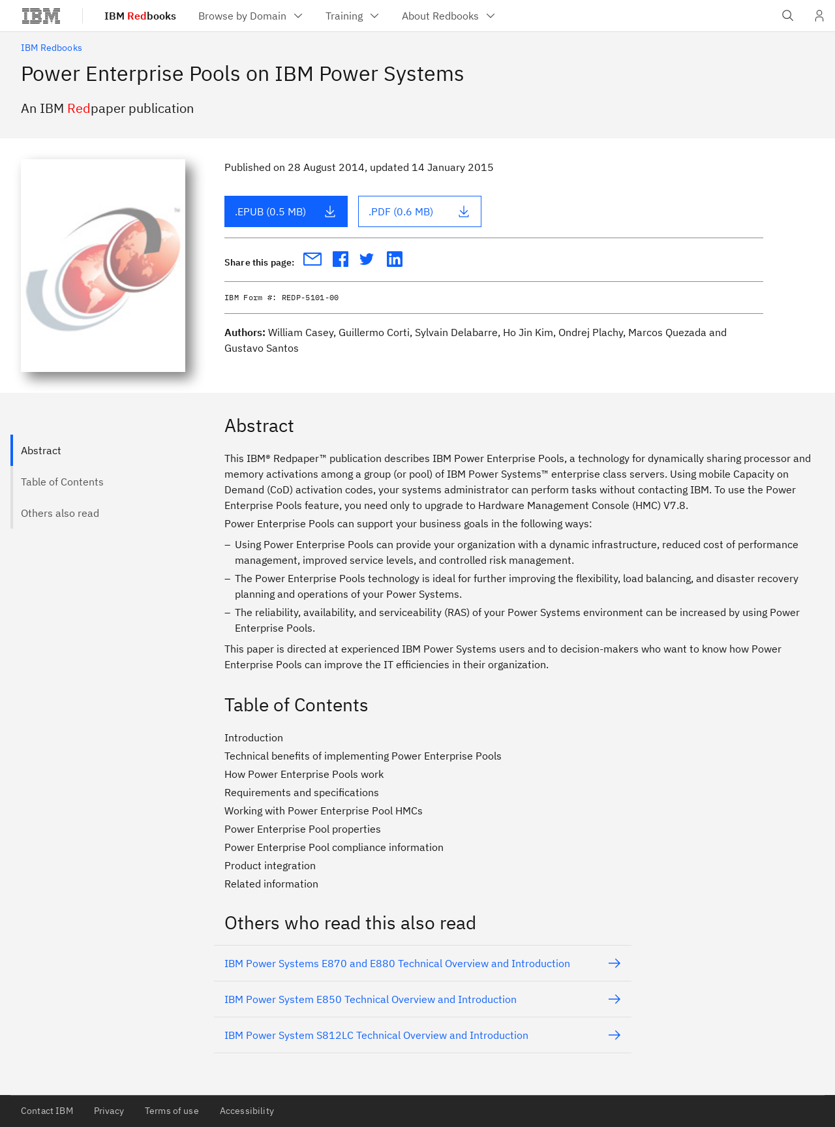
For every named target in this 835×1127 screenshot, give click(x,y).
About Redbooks (449, 15)
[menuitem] (251, 15)
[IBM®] (41, 15)
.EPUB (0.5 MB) (286, 211)
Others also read (60, 512)
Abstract (41, 450)
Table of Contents (62, 481)
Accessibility (247, 1111)
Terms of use (172, 1111)
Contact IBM (47, 1111)
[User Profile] (819, 15)
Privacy (109, 1111)
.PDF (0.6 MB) (419, 211)
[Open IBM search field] (788, 15)
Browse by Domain (251, 15)
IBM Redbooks (51, 48)
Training (353, 15)
